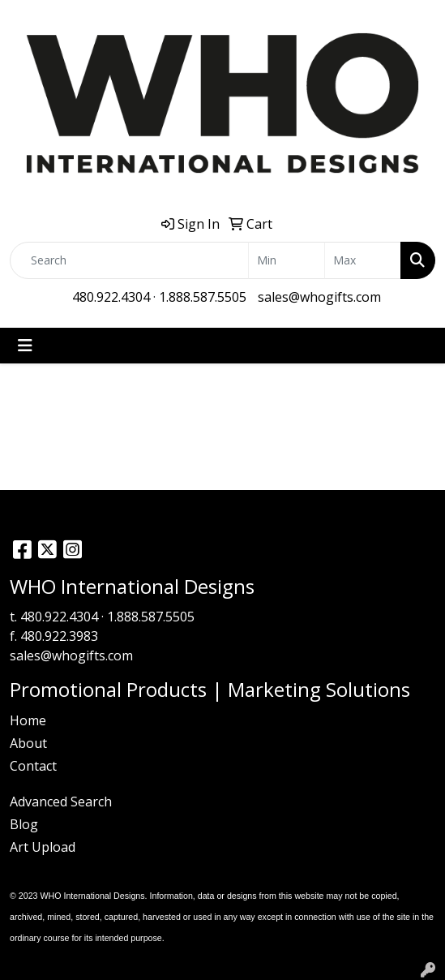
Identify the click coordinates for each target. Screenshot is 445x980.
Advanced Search (61, 801)
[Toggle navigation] (25, 345)
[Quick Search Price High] (362, 260)
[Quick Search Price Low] (286, 260)
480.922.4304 (111, 297)
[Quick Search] (129, 260)
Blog (24, 824)
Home (28, 720)
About (28, 743)
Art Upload (42, 847)
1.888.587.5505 (202, 297)
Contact (33, 766)
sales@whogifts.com (319, 297)
